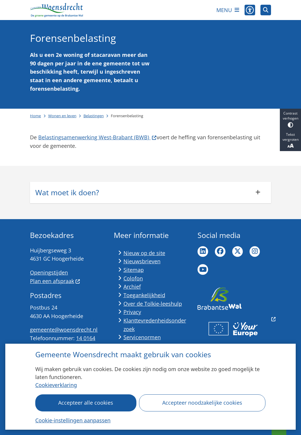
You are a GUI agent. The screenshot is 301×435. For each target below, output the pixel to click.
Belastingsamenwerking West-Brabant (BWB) (97, 137)
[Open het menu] (227, 10)
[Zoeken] (265, 9)
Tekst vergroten (290, 140)
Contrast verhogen (290, 119)
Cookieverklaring (56, 384)
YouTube (203, 269)
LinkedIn (203, 251)
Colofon (133, 278)
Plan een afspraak (55, 281)
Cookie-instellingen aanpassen (73, 420)
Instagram (255, 251)
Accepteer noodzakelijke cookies (202, 402)
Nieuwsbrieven (141, 261)
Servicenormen (142, 337)
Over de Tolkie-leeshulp (152, 303)
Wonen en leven (62, 115)
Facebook (220, 251)
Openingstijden (49, 272)
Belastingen (93, 115)
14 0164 (85, 338)
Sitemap (133, 269)
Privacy (132, 311)
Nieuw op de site (144, 253)
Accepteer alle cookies (85, 402)
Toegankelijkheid (144, 295)
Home (35, 115)
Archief (132, 286)
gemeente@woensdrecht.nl (64, 329)
